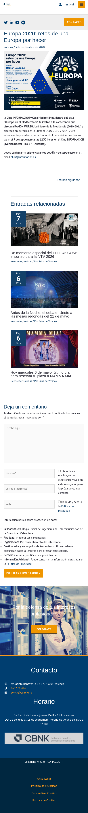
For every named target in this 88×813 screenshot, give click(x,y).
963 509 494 (18, 688)
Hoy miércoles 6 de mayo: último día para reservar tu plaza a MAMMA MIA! (41, 374)
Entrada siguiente (70, 180)
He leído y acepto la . (70, 506)
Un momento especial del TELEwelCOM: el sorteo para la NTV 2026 (44, 255)
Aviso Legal (44, 778)
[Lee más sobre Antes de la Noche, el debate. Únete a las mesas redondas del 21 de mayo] (44, 289)
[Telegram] (23, 23)
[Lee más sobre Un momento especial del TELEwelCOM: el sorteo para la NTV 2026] (44, 229)
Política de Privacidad (19, 564)
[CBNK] (44, 738)
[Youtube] (17, 23)
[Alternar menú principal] (81, 5)
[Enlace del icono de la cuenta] (60, 4)
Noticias (8, 47)
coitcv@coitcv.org (21, 692)
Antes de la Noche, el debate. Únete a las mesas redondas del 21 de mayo (41, 314)
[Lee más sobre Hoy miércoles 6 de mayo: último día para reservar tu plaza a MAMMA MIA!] (44, 348)
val (72, 4)
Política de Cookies (44, 800)
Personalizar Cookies (44, 793)
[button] (74, 22)
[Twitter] (6, 23)
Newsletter (16, 261)
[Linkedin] (11, 23)
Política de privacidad (44, 786)
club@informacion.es (23, 157)
